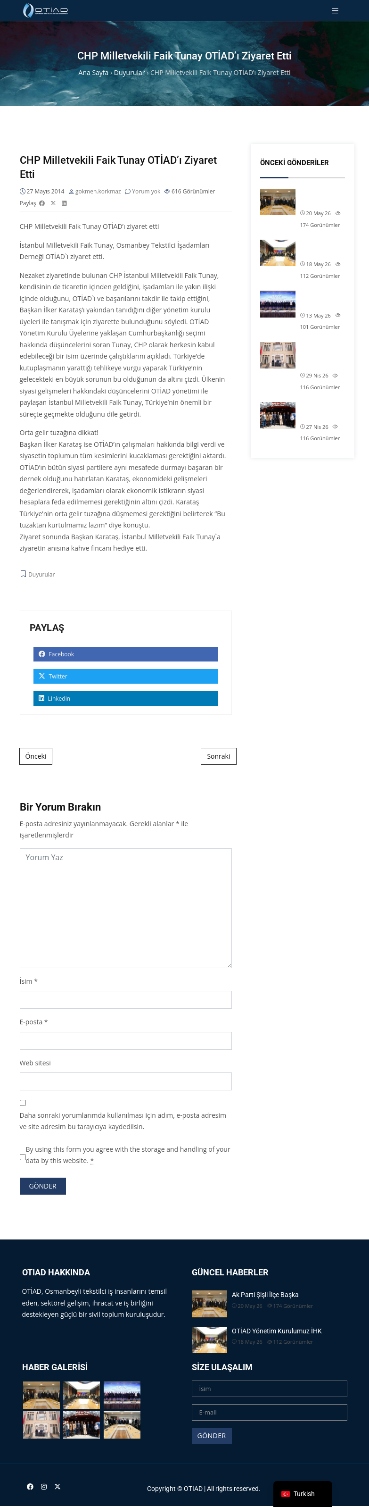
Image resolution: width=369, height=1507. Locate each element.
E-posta (31, 1021)
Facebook (56, 654)
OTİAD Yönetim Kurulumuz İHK (322, 248)
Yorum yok (146, 191)
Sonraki (218, 756)
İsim (26, 981)
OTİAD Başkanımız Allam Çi (317, 355)
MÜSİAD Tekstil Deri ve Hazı (322, 299)
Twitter (53, 676)
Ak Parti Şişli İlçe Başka (318, 197)
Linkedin (55, 699)
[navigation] (302, 1494)
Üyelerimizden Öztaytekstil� (321, 410)
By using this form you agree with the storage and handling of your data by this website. (128, 1155)
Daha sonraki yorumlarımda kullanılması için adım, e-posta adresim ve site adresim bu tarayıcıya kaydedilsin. (123, 1121)
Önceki (36, 756)
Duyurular (41, 574)
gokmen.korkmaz (98, 191)
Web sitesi (35, 1062)
